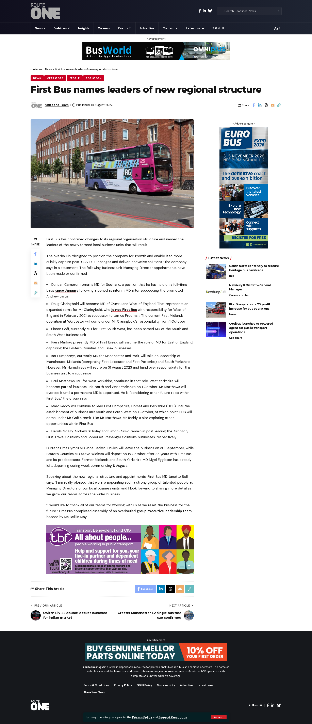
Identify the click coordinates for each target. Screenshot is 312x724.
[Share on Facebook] (254, 105)
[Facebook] (200, 11)
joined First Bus (124, 309)
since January (66, 290)
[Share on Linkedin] (260, 105)
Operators (55, 78)
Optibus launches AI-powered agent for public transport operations (251, 325)
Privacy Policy (142, 717)
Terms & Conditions (173, 717)
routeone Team (57, 105)
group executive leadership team (164, 511)
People (74, 78)
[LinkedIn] (204, 11)
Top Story (93, 78)
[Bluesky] (210, 11)
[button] (219, 717)
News (37, 78)
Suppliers (235, 335)
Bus (231, 273)
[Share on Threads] (266, 105)
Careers (234, 292)
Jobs (245, 292)
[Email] (272, 105)
